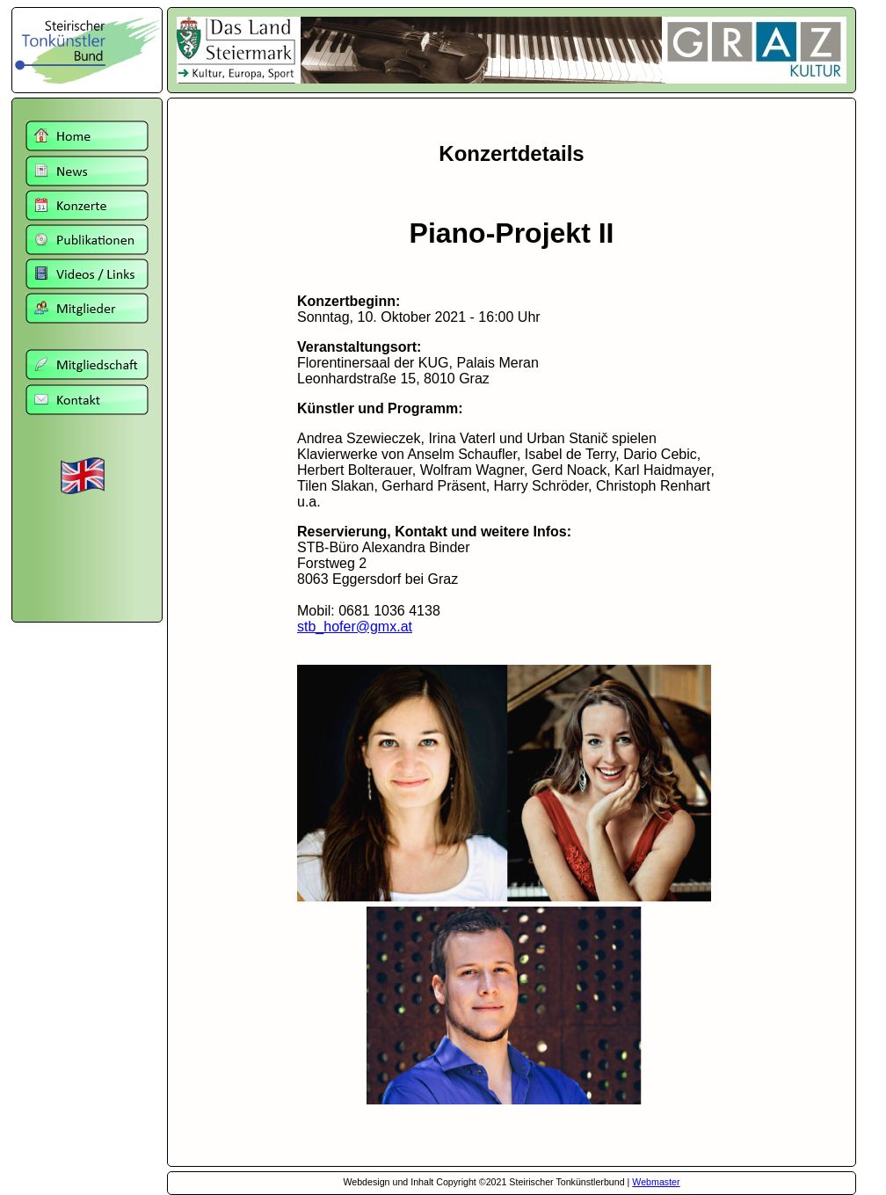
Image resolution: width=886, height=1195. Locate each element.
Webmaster (655, 1182)
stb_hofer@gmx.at (354, 626)
